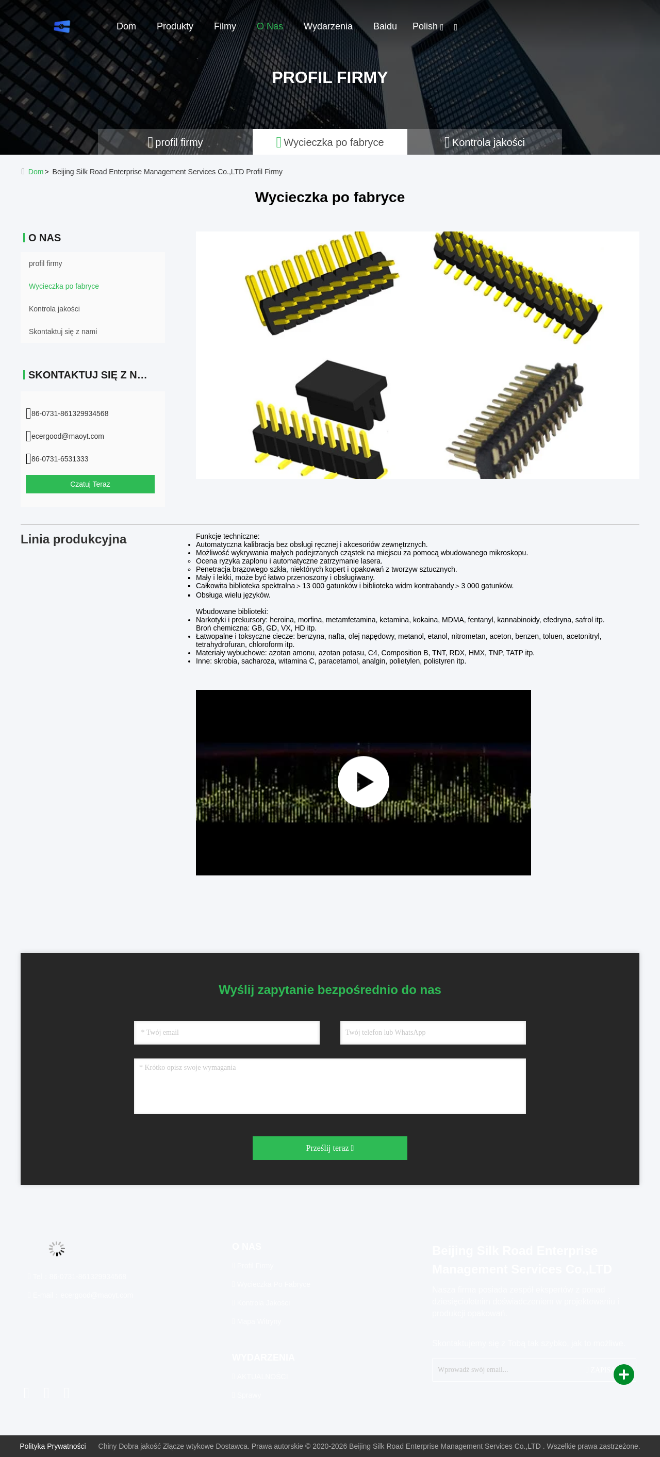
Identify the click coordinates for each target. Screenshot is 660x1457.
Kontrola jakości (54, 309)
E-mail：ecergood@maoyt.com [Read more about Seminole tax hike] (80, 1295)
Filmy (225, 26)
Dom (126, 26)
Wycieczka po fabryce (64, 286)
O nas (270, 26)
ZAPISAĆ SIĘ (607, 1369)
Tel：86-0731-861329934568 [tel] (77, 1276)
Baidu (385, 26)
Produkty (175, 26)
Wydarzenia (328, 26)
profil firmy (45, 263)
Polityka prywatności (53, 1446)
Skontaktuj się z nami (63, 331)
